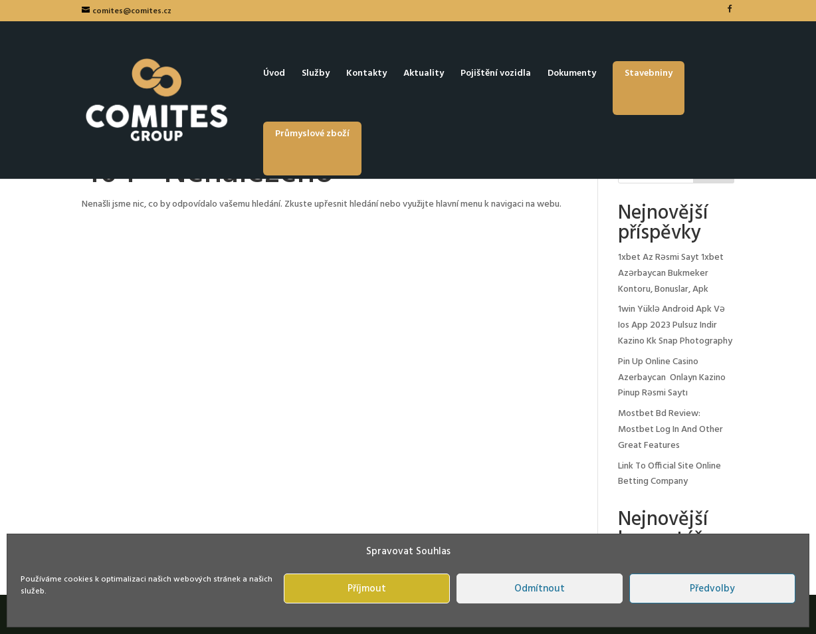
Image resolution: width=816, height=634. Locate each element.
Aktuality (423, 75)
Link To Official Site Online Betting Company (669, 474)
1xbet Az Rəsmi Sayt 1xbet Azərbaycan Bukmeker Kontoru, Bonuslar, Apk (671, 273)
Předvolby (712, 589)
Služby (316, 75)
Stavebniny (648, 73)
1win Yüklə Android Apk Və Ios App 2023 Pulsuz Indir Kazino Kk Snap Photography (675, 325)
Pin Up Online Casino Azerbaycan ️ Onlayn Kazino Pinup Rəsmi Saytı (672, 377)
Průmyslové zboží (312, 134)
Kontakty (366, 75)
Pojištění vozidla (495, 75)
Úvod (274, 75)
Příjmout (367, 589)
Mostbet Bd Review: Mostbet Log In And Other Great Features (670, 429)
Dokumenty (572, 75)
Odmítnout (539, 589)
